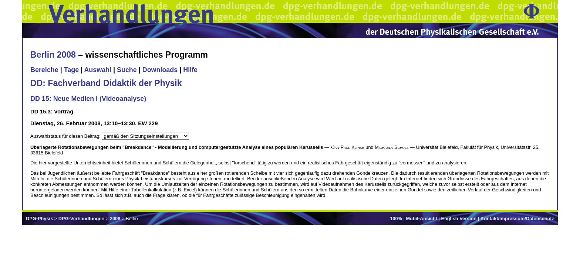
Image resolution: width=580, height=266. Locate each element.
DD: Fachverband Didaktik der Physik (106, 83)
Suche (127, 70)
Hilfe (190, 70)
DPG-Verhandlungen (81, 218)
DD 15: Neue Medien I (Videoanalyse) (88, 98)
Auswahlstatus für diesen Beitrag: (66, 136)
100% (396, 218)
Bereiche (44, 70)
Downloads (160, 70)
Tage (71, 70)
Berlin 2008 (53, 54)
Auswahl (97, 70)
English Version (458, 218)
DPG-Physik (39, 218)
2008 (115, 218)
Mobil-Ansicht (421, 218)
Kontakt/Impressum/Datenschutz (517, 218)
